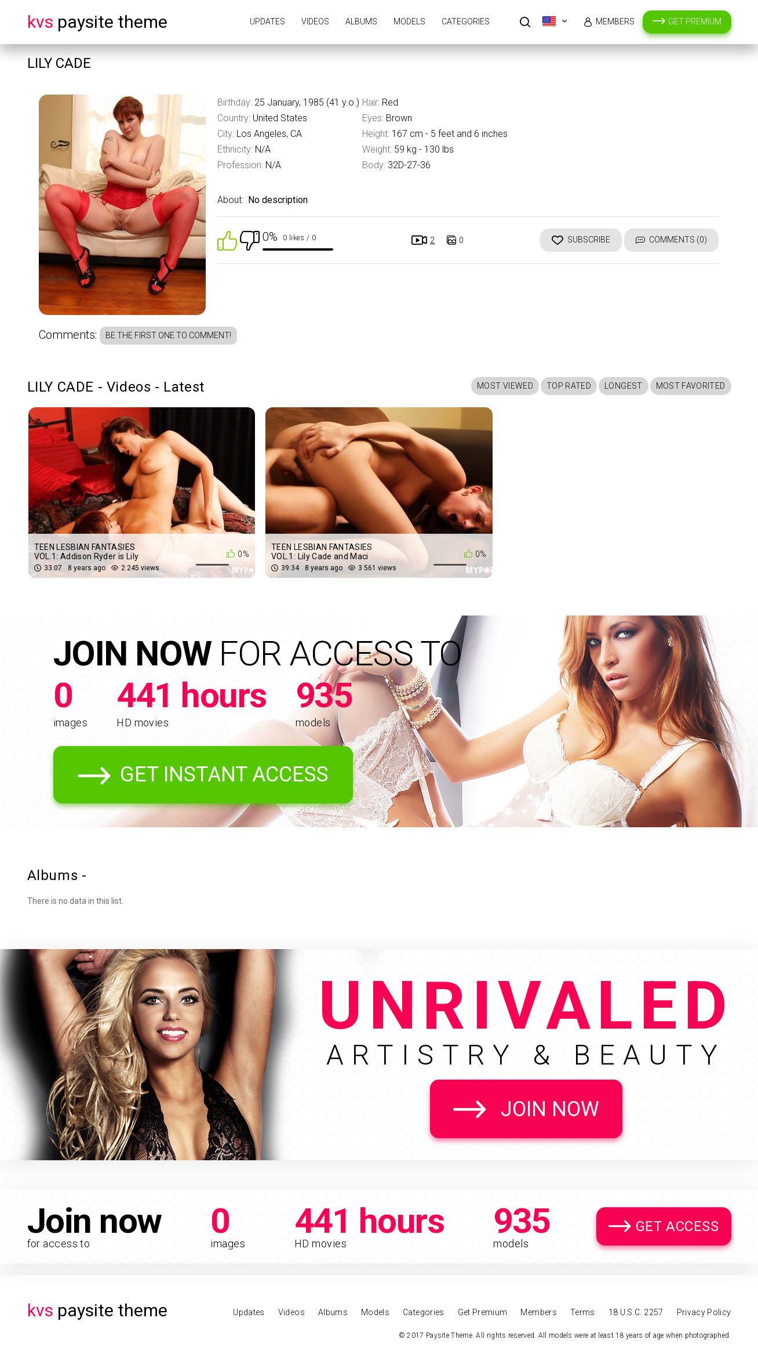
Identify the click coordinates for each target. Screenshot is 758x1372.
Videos (315, 21)
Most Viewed (505, 385)
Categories (466, 21)
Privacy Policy (704, 1312)
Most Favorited (691, 385)
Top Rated (568, 385)
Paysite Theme (97, 22)
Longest (623, 385)
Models (409, 21)
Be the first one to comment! (168, 335)
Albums (361, 21)
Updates (267, 21)
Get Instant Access (224, 774)
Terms (582, 1312)
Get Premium (694, 21)
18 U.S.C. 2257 (636, 1312)
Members (615, 21)
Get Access (677, 1226)
